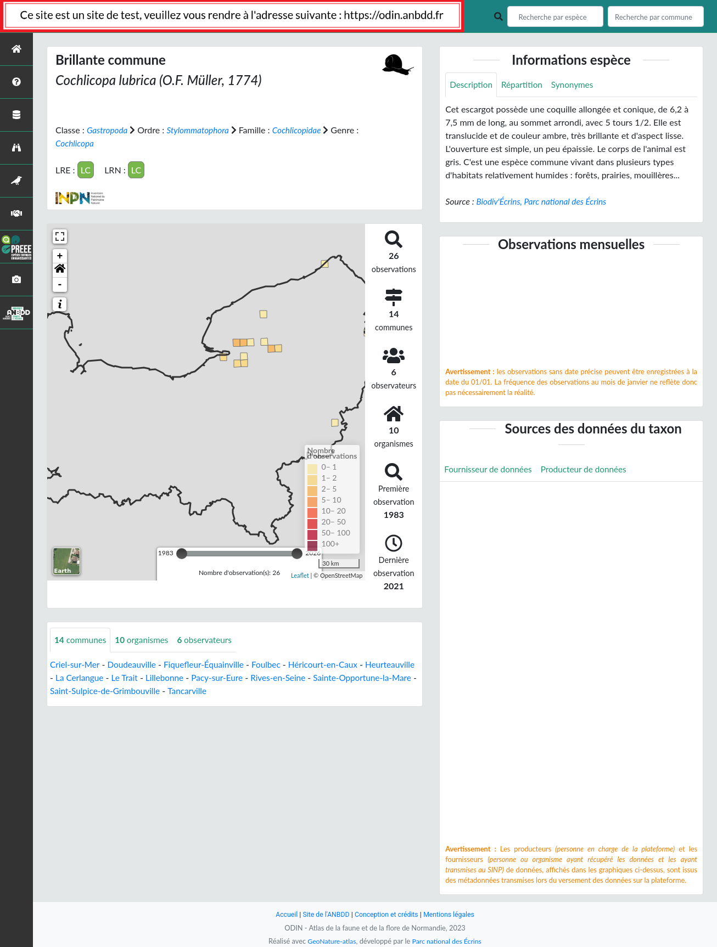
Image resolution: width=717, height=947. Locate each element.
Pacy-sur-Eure (277, 677)
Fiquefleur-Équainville (210, 664)
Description (472, 85)
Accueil (282, 914)
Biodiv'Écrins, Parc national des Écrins (544, 201)
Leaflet (300, 575)
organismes (145, 639)
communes (81, 639)
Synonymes (577, 85)
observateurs (210, 639)
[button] (60, 270)
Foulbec (275, 664)
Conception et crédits (387, 914)
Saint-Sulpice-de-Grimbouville (191, 690)
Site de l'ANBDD (324, 914)
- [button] (60, 284)
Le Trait (181, 677)
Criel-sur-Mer (76, 664)
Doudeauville (134, 664)
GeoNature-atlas (330, 941)
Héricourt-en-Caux (334, 664)
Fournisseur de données (490, 470)
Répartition (524, 85)
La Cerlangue (134, 677)
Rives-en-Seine (341, 677)
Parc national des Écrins (448, 941)
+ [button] (60, 255)
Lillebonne (223, 677)
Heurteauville (76, 677)
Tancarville (276, 690)
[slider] (181, 553)
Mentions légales (452, 914)
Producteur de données (589, 470)
